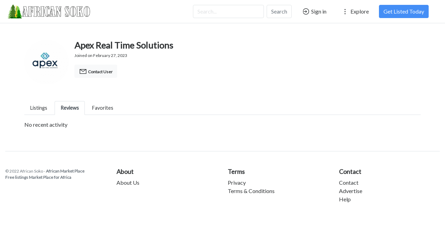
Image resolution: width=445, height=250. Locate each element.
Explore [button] (355, 11)
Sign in (314, 11)
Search (279, 11)
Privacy (237, 182)
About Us (127, 182)
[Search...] (228, 11)
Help (345, 199)
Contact (348, 182)
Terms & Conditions (251, 191)
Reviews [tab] (69, 108)
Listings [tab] (38, 108)
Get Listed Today (403, 11)
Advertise (350, 191)
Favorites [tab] (102, 108)
